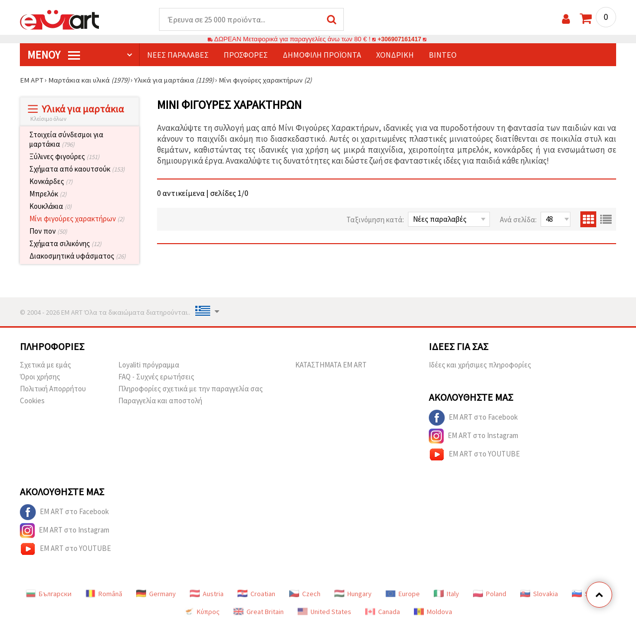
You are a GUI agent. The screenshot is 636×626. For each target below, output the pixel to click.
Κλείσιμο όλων (48, 119)
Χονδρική (395, 55)
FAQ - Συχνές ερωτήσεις (156, 377)
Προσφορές (246, 55)
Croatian (256, 594)
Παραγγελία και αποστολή (160, 401)
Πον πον (48, 231)
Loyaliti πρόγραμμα (148, 365)
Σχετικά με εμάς (45, 365)
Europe (403, 594)
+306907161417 (399, 39)
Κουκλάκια (50, 206)
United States (324, 612)
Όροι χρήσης (40, 377)
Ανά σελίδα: (518, 220)
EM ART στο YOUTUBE (474, 455)
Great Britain (259, 612)
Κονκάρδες (51, 181)
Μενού (53, 55)
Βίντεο (443, 55)
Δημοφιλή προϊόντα (322, 55)
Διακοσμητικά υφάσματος (77, 256)
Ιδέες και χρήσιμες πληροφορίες (480, 365)
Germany (156, 594)
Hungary (353, 594)
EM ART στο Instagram (473, 436)
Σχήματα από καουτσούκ (77, 169)
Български (49, 594)
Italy (446, 594)
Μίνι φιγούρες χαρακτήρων (76, 219)
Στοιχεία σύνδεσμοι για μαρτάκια (66, 139)
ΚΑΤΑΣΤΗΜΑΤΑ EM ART (331, 365)
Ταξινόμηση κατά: (375, 220)
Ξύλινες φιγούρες (64, 157)
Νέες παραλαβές (178, 55)
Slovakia (539, 594)
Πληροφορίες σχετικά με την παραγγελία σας (190, 389)
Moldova (433, 612)
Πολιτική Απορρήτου (53, 389)
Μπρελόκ (48, 194)
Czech (304, 594)
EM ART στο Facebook (473, 418)
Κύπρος (202, 612)
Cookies (32, 401)
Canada (382, 612)
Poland (489, 594)
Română (103, 594)
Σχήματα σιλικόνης (65, 244)
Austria (207, 594)
